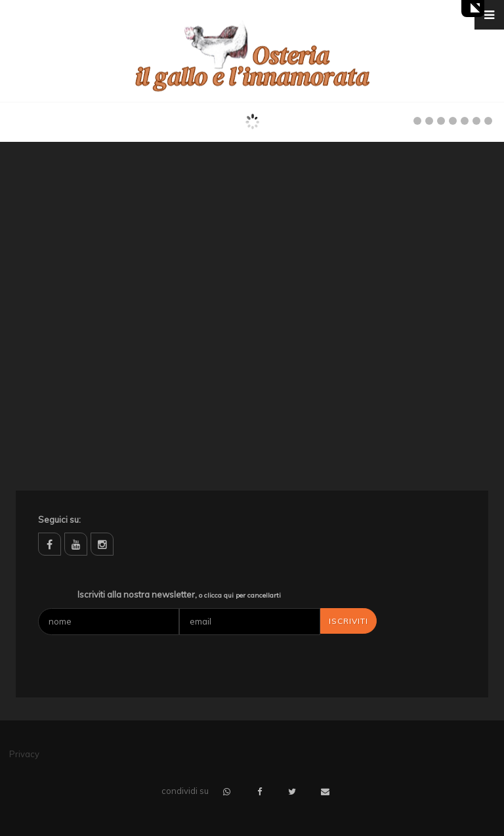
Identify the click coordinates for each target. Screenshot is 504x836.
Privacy (24, 754)
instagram (102, 544)
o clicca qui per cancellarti (240, 595)
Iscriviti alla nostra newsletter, (179, 594)
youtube (75, 544)
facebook (49, 544)
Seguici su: (59, 519)
